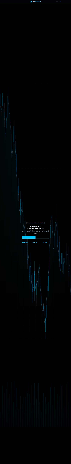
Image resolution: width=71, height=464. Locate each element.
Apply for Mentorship (29, 237)
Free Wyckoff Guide (42, 237)
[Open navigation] (60, 1)
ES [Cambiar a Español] (57, 1)
